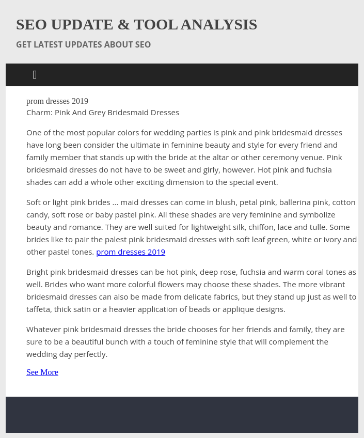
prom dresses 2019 (130, 251)
